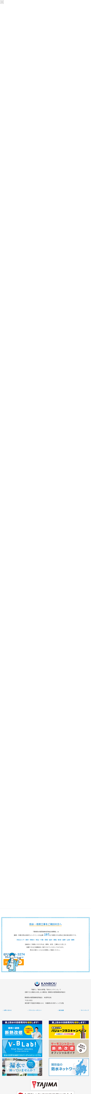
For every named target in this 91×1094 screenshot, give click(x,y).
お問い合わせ (8, 1037)
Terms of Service (42, 934)
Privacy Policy (32, 934)
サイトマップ (85, 1037)
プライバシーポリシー (23, 910)
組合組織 (61, 1037)
